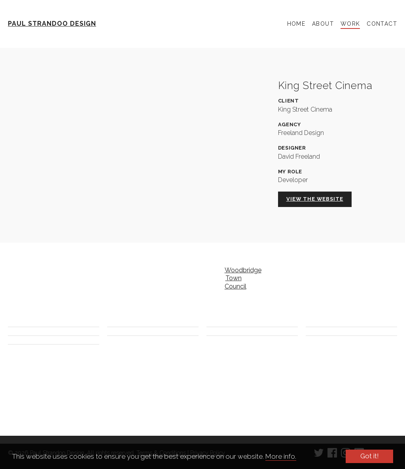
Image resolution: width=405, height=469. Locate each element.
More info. (280, 456)
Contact (382, 24)
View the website (314, 199)
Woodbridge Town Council (239, 278)
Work (350, 24)
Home (296, 24)
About (323, 24)
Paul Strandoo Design (52, 23)
